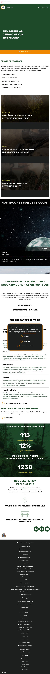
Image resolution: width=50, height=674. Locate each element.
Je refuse (27, 341)
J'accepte (27, 336)
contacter (23, 487)
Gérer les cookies (27, 346)
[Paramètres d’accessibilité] (47, 8)
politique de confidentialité (29, 332)
